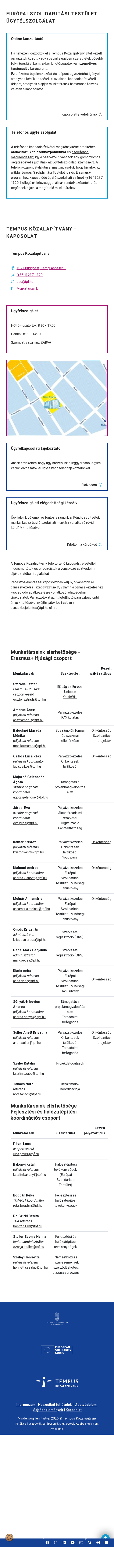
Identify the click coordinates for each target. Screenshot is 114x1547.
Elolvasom (92, 485)
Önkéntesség (101, 730)
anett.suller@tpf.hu (27, 1043)
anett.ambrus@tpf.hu (28, 720)
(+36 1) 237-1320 (30, 275)
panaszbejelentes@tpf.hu (29, 608)
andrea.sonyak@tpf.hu (29, 1017)
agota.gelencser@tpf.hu (30, 797)
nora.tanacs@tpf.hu (27, 1094)
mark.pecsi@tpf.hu (26, 960)
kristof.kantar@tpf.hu (28, 852)
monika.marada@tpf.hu (29, 746)
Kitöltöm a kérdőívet (85, 544)
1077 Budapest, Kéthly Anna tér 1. (41, 268)
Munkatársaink (27, 288)
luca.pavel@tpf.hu (26, 1154)
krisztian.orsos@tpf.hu (29, 940)
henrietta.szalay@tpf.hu (30, 1267)
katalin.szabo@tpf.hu (28, 1074)
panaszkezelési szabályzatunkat (35, 587)
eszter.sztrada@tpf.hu (29, 699)
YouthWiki (70, 697)
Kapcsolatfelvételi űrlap (82, 114)
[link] (98, 1542)
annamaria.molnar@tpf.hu (31, 909)
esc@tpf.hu (25, 282)
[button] (47, 1542)
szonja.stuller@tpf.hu (28, 1247)
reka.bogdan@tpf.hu (27, 1206)
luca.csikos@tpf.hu (27, 766)
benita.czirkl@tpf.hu (27, 1226)
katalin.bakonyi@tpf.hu (29, 1175)
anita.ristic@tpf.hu (26, 981)
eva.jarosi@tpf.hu (25, 823)
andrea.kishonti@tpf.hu (30, 878)
